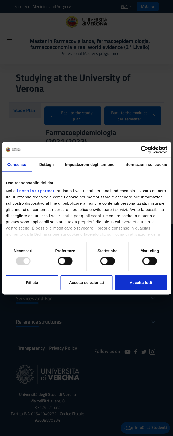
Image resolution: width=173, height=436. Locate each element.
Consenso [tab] (16, 164)
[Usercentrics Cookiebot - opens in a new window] (144, 149)
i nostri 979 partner (35, 191)
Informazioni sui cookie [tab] (145, 164)
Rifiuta (32, 282)
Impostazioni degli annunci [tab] (90, 164)
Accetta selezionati (86, 282)
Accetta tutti (141, 282)
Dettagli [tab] (46, 164)
